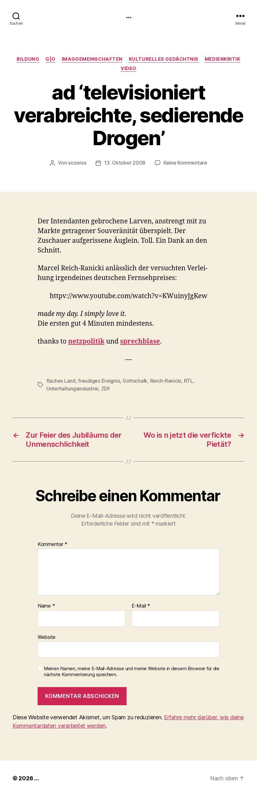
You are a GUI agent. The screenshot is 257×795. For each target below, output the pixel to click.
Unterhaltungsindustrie (72, 388)
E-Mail (141, 605)
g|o (50, 59)
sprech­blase (140, 341)
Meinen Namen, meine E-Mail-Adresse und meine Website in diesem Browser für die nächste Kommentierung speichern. (131, 670)
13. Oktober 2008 (124, 163)
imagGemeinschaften (92, 59)
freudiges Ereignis (99, 380)
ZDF (105, 388)
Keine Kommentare (185, 163)
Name (46, 605)
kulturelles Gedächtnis (164, 59)
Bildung (27, 59)
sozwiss (77, 163)
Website (46, 636)
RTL (188, 380)
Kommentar (52, 543)
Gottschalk (135, 380)
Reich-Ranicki (165, 380)
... (128, 15)
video (128, 68)
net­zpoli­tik (86, 341)
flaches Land (61, 380)
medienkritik (223, 59)
